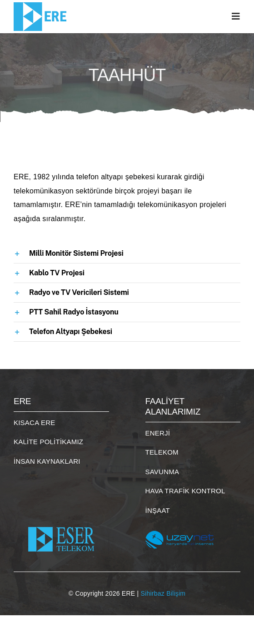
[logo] (42, 6)
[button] (127, 253)
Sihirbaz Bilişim (163, 593)
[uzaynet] (179, 520)
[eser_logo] (61, 520)
